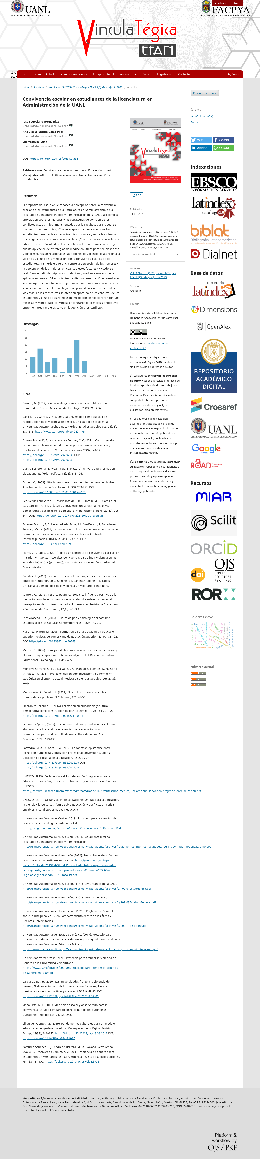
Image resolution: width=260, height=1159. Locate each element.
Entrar (146, 74)
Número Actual (44, 74)
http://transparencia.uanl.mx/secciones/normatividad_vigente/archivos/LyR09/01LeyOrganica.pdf (87, 888)
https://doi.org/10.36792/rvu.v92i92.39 (48, 455)
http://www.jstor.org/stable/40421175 (60, 431)
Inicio (24, 74)
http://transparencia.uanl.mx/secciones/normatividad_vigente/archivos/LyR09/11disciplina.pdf (85, 926)
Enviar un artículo (204, 93)
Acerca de (127, 74)
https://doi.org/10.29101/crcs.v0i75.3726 (72, 1061)
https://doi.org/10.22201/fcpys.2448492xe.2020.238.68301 (61, 996)
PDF (138, 195)
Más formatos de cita (145, 254)
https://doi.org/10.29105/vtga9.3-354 (53, 158)
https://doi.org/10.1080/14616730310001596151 (54, 492)
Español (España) (202, 116)
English (195, 122)
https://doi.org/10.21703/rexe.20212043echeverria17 (70, 515)
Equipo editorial (103, 74)
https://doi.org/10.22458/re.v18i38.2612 (81, 1033)
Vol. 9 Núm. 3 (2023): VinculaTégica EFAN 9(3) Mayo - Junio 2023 (85, 87)
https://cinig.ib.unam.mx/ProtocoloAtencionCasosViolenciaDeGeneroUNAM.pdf (74, 828)
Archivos (39, 87)
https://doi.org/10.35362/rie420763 (52, 641)
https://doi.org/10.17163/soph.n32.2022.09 (51, 762)
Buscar (234, 74)
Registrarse (164, 74)
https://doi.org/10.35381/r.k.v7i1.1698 (47, 544)
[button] (201, 140)
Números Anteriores (73, 74)
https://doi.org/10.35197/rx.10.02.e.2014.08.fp (53, 715)
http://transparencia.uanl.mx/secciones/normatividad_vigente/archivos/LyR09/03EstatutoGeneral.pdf (89, 902)
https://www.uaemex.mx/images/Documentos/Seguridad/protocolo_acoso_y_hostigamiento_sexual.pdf (90, 949)
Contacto (184, 74)
